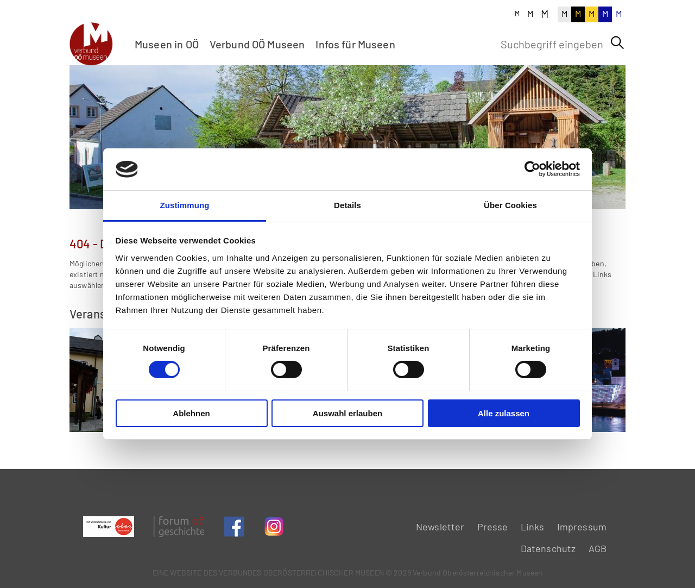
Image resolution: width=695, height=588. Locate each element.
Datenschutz (548, 548)
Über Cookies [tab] (510, 205)
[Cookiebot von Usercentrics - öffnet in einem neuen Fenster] (532, 169)
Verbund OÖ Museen (257, 44)
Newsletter (440, 527)
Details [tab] (347, 205)
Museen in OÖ (167, 44)
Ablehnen (191, 413)
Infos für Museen (355, 44)
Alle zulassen (503, 413)
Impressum (581, 527)
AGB (597, 548)
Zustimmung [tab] (185, 205)
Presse (492, 527)
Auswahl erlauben (347, 413)
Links (533, 527)
